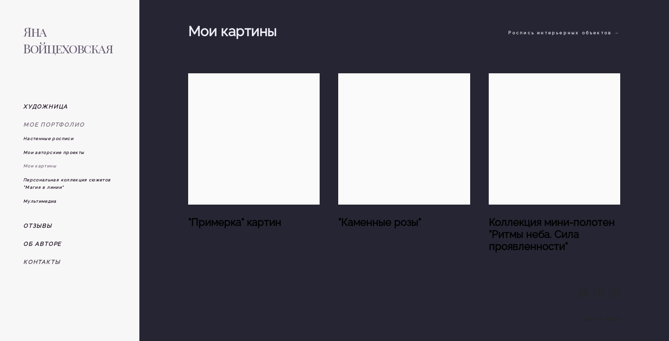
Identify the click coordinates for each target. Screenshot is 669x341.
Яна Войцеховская (68, 40)
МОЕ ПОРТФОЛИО (53, 125)
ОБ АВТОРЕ (42, 244)
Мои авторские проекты (53, 152)
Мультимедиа (40, 201)
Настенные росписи (48, 138)
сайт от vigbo (602, 319)
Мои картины (39, 166)
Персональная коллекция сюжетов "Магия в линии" (67, 184)
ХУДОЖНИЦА (45, 106)
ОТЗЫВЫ (37, 226)
